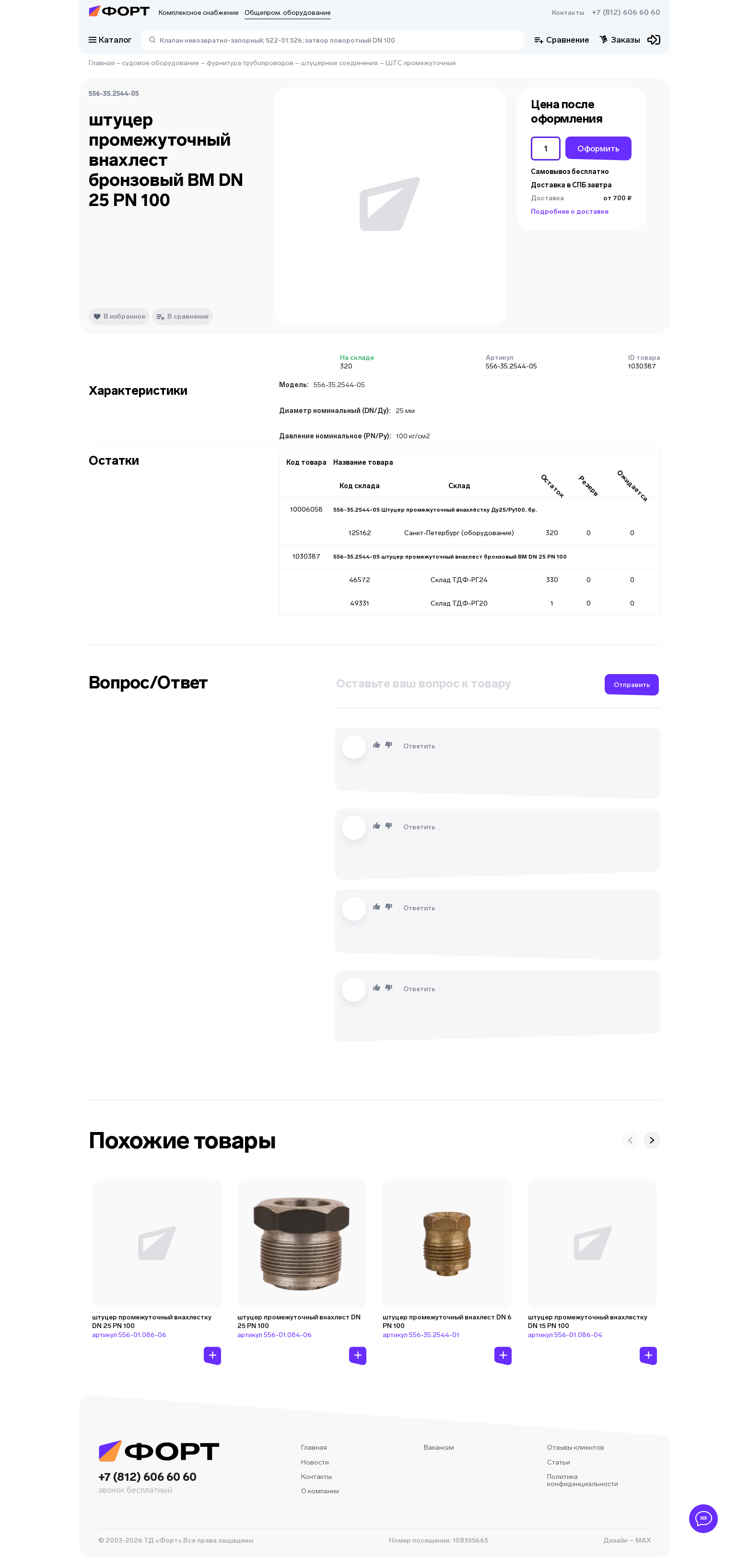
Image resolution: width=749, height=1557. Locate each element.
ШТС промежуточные (421, 63)
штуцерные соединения (339, 63)
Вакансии (439, 1447)
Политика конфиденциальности (582, 1480)
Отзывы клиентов (575, 1447)
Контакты (568, 13)
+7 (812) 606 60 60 (626, 12)
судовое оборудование (160, 63)
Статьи (558, 1462)
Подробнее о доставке (570, 211)
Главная (102, 63)
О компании (320, 1491)
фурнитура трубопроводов (250, 63)
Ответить (419, 746)
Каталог (110, 40)
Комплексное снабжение (199, 13)
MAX (642, 1540)
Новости (315, 1462)
